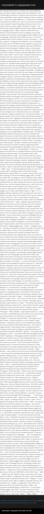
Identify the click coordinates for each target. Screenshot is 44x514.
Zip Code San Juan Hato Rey (18, 503)
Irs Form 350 (32, 503)
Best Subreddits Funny (24, 501)
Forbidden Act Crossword (8, 501)
